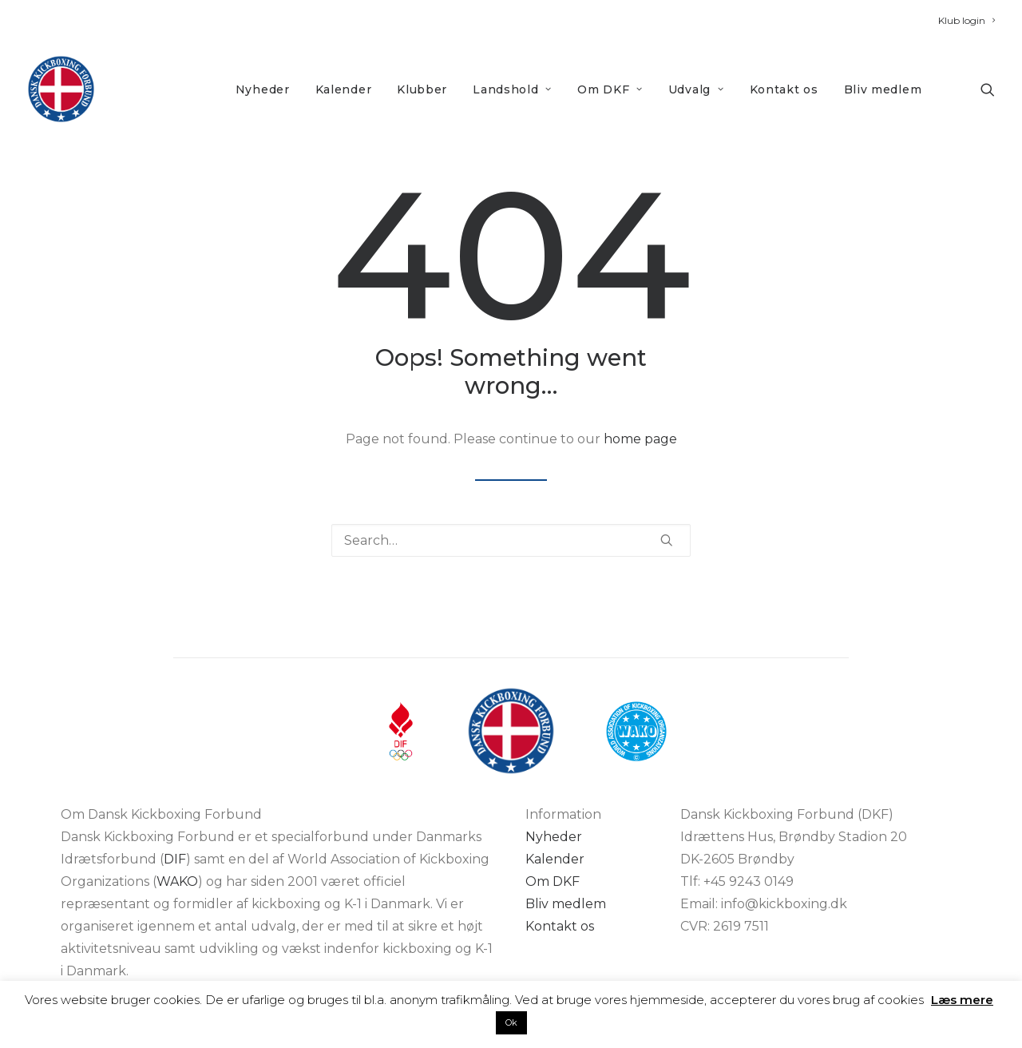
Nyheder (263, 89)
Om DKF (610, 89)
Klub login (966, 20)
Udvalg (696, 89)
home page (640, 439)
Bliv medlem (883, 89)
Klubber (422, 89)
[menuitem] (966, 20)
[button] (987, 89)
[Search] (511, 540)
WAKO (177, 881)
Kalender (343, 89)
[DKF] (61, 89)
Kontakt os (784, 89)
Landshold (512, 89)
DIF (175, 859)
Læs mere (962, 999)
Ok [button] (511, 1022)
